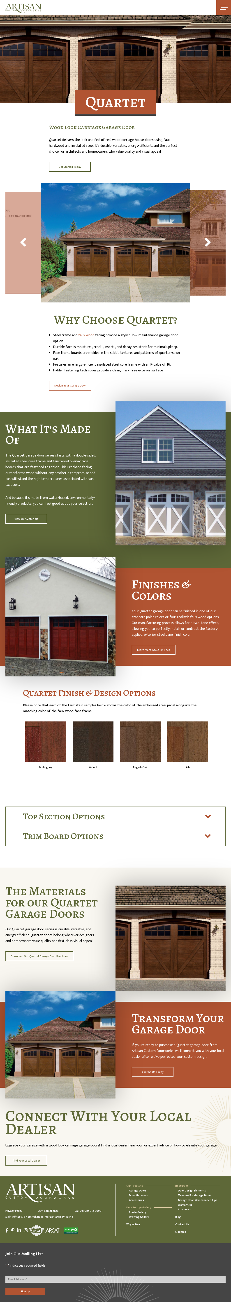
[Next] (208, 243)
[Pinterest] (13, 1230)
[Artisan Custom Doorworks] (23, 8)
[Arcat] (52, 1230)
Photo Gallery (137, 1212)
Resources (181, 1186)
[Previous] (23, 243)
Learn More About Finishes (153, 650)
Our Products (134, 1186)
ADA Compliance (48, 1211)
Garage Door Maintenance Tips (197, 1200)
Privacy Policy (13, 1211)
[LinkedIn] (19, 1230)
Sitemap (180, 1232)
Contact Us (182, 1224)
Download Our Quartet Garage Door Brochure (39, 956)
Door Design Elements (192, 1190)
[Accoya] (70, 1230)
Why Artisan (133, 1224)
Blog (178, 1217)
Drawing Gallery (139, 1217)
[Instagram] (26, 1230)
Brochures (184, 1209)
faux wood (86, 335)
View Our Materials (26, 519)
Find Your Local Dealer (26, 1160)
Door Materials (138, 1195)
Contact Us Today (153, 1072)
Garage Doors (137, 1190)
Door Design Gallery (138, 1207)
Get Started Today (70, 167)
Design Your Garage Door (70, 385)
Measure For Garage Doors (195, 1195)
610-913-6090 (93, 1211)
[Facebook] (7, 1230)
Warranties (185, 1205)
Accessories (136, 1200)
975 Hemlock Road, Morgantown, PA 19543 (47, 1216)
